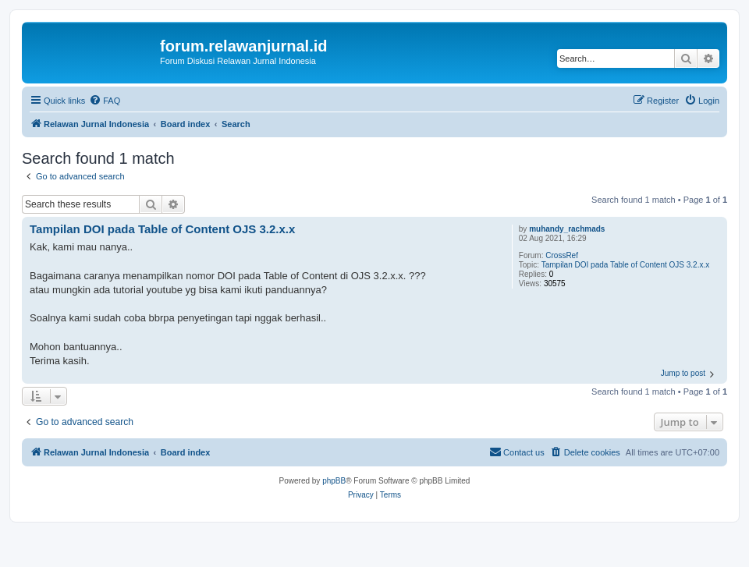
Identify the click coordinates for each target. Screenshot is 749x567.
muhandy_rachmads (567, 229)
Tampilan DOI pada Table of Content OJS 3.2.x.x (625, 264)
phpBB (334, 481)
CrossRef (561, 255)
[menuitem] (104, 100)
